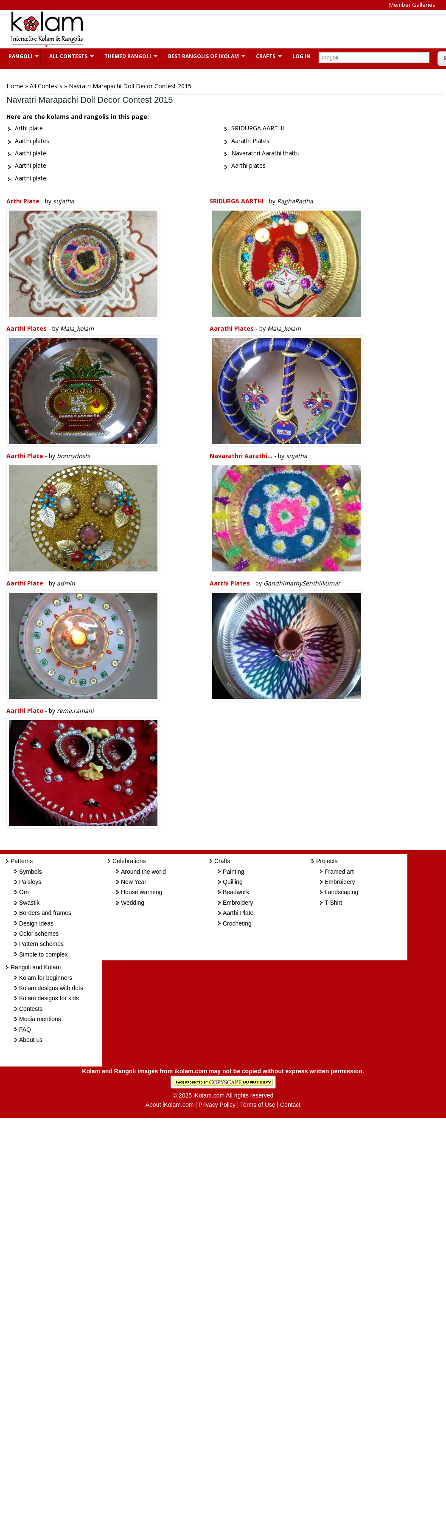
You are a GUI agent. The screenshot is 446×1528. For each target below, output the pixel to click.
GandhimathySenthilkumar (302, 583)
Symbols (30, 871)
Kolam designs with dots (51, 988)
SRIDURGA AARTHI (237, 201)
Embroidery (238, 902)
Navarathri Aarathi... (241, 456)
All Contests (67, 56)
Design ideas (36, 923)
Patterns (22, 861)
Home (14, 86)
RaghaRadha (295, 201)
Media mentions (40, 1019)
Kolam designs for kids (49, 998)
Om (24, 892)
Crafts (264, 56)
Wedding (132, 902)
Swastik (29, 902)
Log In (301, 56)
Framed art (339, 871)
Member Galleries (412, 4)
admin (66, 583)
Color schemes (39, 933)
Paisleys (30, 881)
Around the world (143, 871)
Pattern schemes (41, 943)
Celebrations (129, 861)
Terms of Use (257, 1104)
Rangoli (19, 56)
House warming (141, 892)
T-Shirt (333, 902)
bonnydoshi (73, 456)
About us (30, 1039)
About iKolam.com (170, 1104)
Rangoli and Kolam (36, 967)
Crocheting (237, 923)
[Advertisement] (247, 29)
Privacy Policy (217, 1104)
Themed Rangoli (126, 56)
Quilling (233, 881)
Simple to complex (43, 954)
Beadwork (236, 892)
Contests (30, 1008)
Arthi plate (22, 201)
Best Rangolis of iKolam (202, 56)
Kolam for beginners (45, 977)
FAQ (25, 1029)
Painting (233, 871)
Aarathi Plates (232, 328)
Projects (327, 861)
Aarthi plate (25, 456)
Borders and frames (45, 912)
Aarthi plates (26, 328)
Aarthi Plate (238, 912)
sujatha (63, 201)
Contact (290, 1104)
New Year (133, 881)
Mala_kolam (77, 328)
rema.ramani (75, 710)
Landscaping (341, 892)
